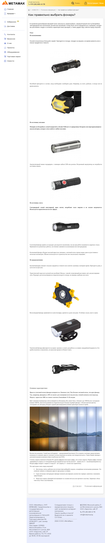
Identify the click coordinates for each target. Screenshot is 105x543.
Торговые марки (12, 57)
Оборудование (13, 52)
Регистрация (92, 3)
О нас (8, 43)
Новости (9, 61)
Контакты (9, 34)
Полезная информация (48, 10)
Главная (9, 9)
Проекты (10, 48)
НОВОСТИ (35, 10)
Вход (101, 3)
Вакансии (9, 39)
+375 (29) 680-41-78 (36, 4)
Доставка (9, 26)
